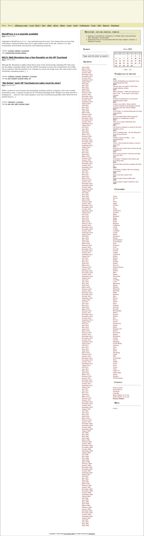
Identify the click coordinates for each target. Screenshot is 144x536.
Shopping (116, 341)
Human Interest (118, 267)
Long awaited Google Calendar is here (126, 182)
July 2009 (85, 433)
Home (4, 25)
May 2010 (85, 414)
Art (114, 207)
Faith (114, 243)
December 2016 (87, 271)
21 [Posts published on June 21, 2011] (124, 63)
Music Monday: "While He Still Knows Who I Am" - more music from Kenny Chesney (126, 93)
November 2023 (87, 120)
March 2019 (86, 222)
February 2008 (87, 463)
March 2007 (86, 483)
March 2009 (86, 440)
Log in (115, 408)
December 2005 (87, 511)
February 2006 (87, 507)
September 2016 (87, 276)
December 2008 (87, 445)
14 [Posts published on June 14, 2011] (124, 61)
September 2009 (87, 429)
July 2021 (85, 171)
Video (115, 369)
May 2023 (85, 131)
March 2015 (86, 309)
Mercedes (116, 291)
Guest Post (116, 254)
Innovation (116, 276)
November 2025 (87, 76)
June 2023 (85, 129)
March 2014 (86, 331)
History (115, 258)
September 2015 (87, 298)
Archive (115, 205)
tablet (16, 104)
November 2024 (87, 98)
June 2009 (85, 434)
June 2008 (85, 456)
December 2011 (87, 380)
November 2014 (87, 316)
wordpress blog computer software (15, 53)
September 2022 (87, 145)
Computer (11, 51)
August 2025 (86, 82)
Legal (115, 278)
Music (115, 300)
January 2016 (86, 291)
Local (115, 281)
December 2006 (87, 489)
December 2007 (87, 467)
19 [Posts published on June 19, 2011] (116, 63)
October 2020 (86, 187)
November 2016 (87, 273)
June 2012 (85, 369)
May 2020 (85, 196)
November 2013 (87, 338)
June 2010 (85, 413)
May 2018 (85, 240)
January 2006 (86, 509)
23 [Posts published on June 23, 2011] (131, 63)
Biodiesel (116, 216)
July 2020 (85, 193)
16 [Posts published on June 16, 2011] (131, 61)
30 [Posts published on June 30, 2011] (131, 66)
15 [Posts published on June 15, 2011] (128, 61)
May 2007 (85, 480)
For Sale (116, 249)
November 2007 (87, 469)
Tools (115, 365)
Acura (115, 196)
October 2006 (86, 493)
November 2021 (87, 163)
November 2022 (87, 142)
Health (115, 256)
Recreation (116, 332)
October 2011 (86, 383)
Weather (115, 376)
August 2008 (86, 453)
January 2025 (86, 94)
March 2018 (86, 243)
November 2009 (87, 425)
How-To (116, 265)
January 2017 (86, 269)
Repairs (115, 334)
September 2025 (87, 80)
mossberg (14, 78)
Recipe (115, 331)
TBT (114, 356)
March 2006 (86, 505)
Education (116, 236)
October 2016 (86, 274)
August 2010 (86, 409)
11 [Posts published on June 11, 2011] (139, 58)
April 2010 (85, 416)
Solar (114, 347)
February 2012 (87, 376)
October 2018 (86, 231)
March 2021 (86, 178)
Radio (115, 327)
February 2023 (87, 136)
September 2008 (87, 451)
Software (17, 51)
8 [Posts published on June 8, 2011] (127, 58)
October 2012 (86, 362)
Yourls (69, 25)
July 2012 (85, 367)
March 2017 (86, 265)
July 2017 (85, 258)
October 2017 (86, 253)
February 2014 (87, 333)
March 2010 (86, 418)
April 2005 (85, 525)
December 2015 (87, 293)
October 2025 (86, 78)
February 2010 (87, 420)
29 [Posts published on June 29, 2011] (128, 66)
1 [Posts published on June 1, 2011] (127, 56)
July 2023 (85, 127)
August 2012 (86, 365)
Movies (115, 298)
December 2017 (87, 249)
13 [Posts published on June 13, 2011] (120, 61)
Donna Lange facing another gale (124, 178)
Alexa (115, 201)
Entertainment (117, 240)
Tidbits (115, 361)
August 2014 (86, 322)
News (115, 303)
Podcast (115, 314)
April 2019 (85, 220)
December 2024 (87, 96)
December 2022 (87, 140)
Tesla (114, 360)
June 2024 (85, 107)
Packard (115, 307)
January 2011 (86, 400)
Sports (115, 351)
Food (114, 247)
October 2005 (86, 514)
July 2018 (85, 236)
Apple (115, 203)
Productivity (117, 323)
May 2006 (85, 502)
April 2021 (85, 176)
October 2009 (86, 427)
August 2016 (86, 278)
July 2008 (85, 454)
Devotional (115, 25)
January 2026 (86, 72)
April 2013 (85, 351)
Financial (116, 245)
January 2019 (86, 225)
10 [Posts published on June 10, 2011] (135, 58)
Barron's (106, 25)
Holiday (115, 261)
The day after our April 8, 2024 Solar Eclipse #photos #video (125, 87)
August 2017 (86, 256)
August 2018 (86, 234)
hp (6, 78)
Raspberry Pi (117, 329)
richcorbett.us (117, 389)
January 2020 (86, 203)
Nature (115, 301)
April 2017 (85, 263)
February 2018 (87, 245)
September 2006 (87, 494)
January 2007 (86, 487)
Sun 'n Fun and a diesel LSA (122, 175)
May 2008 (85, 458)
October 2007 (86, 471)
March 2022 (86, 156)
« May (125, 69)
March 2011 (86, 396)
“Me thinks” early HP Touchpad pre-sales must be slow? (31, 83)
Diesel (115, 234)
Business (116, 223)
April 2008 (85, 460)
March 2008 (86, 462)
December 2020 (87, 183)
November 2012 (87, 360)
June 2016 (85, 282)
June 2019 (85, 216)
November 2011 (87, 382)
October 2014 (86, 318)
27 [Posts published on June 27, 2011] (120, 66)
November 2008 (87, 447)
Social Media (117, 343)
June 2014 (85, 325)
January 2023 (86, 138)
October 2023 (86, 122)
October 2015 (86, 296)
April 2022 (85, 154)
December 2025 (87, 74)
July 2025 (85, 83)
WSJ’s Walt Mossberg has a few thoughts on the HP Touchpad (34, 57)
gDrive (55, 25)
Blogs (115, 218)
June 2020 (85, 194)
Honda (115, 263)
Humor (115, 269)
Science (115, 340)
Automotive (117, 211)
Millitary (116, 294)
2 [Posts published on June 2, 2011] (131, 56)
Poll (114, 318)
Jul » (130, 69)
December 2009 (87, 423)
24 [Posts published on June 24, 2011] (135, 63)
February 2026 (87, 71)
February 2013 (87, 354)
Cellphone (11, 76)
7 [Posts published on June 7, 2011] (123, 58)
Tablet (115, 354)
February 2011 (87, 398)
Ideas (114, 272)
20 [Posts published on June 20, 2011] (120, 63)
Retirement (116, 336)
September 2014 (87, 320)
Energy (115, 238)
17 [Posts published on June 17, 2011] (135, 61)
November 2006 (87, 491)
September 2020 (87, 189)
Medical (115, 287)
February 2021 (87, 180)
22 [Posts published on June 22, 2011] (128, 63)
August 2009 (86, 431)
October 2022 (86, 143)
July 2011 (85, 389)
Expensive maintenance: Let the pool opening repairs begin (125, 99)
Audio (115, 209)
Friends (115, 251)
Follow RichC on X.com (121, 397)
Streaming (116, 352)
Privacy (115, 320)
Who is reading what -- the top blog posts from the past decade (127, 133)
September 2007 (87, 473)
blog (43, 25)
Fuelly (75, 25)
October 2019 (86, 209)
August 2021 (86, 169)
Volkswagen (117, 372)
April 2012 (85, 373)
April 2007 (85, 482)
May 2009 (85, 436)
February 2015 (87, 311)
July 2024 (85, 105)
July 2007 (85, 476)
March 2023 (86, 134)
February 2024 (87, 114)
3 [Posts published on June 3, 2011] (135, 56)
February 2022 (87, 158)
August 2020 (86, 191)
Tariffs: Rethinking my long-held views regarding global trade (126, 82)
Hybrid (115, 271)
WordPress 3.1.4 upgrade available (20, 34)
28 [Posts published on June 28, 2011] (124, 66)
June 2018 (85, 238)
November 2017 (87, 251)
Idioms (115, 274)
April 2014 (85, 329)
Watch (115, 374)
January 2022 (86, 160)
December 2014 (87, 314)
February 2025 (87, 93)
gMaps (62, 25)
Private (115, 321)
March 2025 (86, 91)
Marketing (116, 283)
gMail (49, 25)
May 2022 (85, 153)
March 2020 (86, 200)
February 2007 (87, 485)
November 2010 (87, 403)
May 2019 (85, 218)
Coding (115, 229)
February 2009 (87, 442)
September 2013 (87, 342)
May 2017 (85, 262)
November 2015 (87, 294)
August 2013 (86, 343)
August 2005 (86, 518)
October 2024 (86, 100)
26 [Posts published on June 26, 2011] (116, 66)
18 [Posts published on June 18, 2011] (139, 61)
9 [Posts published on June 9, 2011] (131, 58)
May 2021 (85, 174)
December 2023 (87, 118)
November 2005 (87, 513)
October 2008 (86, 449)
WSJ (99, 25)
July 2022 (85, 149)
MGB (115, 292)
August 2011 (86, 387)
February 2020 (87, 202)
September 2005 (87, 516)
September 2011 (87, 385)
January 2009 (86, 443)
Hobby (115, 260)
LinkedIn (116, 393)
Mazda (115, 285)
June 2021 (85, 173)
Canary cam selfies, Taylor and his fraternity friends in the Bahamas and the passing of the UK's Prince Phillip (126, 106)
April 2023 (85, 133)
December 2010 (87, 402)
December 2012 (87, 358)
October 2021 (86, 165)
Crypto (115, 232)
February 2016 (87, 289)
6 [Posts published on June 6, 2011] (120, 58)
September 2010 (87, 407)
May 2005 (85, 523)
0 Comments (25, 51)
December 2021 (87, 162)
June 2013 (85, 347)
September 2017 (87, 254)
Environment (117, 241)
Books (115, 221)
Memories (116, 289)
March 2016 (86, 287)
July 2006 (85, 498)
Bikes (115, 214)
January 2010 (86, 422)
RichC (37, 25)
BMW (115, 220)
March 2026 (86, 69)
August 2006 (86, 496)
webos (26, 78)
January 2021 (86, 182)
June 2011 (85, 391)
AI (114, 200)
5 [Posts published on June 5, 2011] (116, 58)
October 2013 (86, 340)
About (10, 25)
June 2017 (85, 260)
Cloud (115, 227)
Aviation (116, 212)
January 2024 (86, 116)
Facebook (116, 391)
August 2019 (86, 213)
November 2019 (87, 207)
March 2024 (86, 113)
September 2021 (87, 167)
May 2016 (85, 283)
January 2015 (86, 313)
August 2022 (86, 147)
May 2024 (85, 109)
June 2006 (85, 500)
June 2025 (85, 85)
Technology (25, 76)
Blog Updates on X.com (121, 395)
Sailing (115, 338)
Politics (115, 316)
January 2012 (86, 378)
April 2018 (85, 242)
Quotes (115, 325)
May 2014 (85, 327)
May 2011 (85, 393)
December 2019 (87, 205)
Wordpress (91, 533)
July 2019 (85, 214)
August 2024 (86, 103)
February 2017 (87, 267)
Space (115, 349)
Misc (114, 296)
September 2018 (87, 233)
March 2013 (86, 353)
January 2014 (86, 334)
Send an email (117, 388)
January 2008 (86, 465)
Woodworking (117, 378)
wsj (30, 78)
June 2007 (85, 478)
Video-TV (116, 371)
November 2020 (87, 185)
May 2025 (85, 87)
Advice (115, 198)
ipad (9, 78)
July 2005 (85, 520)
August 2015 (86, 300)
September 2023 (87, 123)
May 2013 (85, 349)
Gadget (115, 252)
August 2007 (86, 474)
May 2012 (85, 371)
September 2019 (87, 211)
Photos (115, 312)
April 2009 (85, 438)
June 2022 (85, 151)
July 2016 (85, 280)
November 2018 (87, 229)
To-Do (115, 363)
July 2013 (85, 345)
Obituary (116, 305)
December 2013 (87, 336)
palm (12, 104)
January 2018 (86, 247)
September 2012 (87, 363)
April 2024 (85, 111)
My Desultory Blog (114, 10)
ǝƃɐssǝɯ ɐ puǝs (21, 25)
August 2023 (86, 125)
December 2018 (87, 227)
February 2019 (87, 223)
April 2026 (85, 67)
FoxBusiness (84, 25)
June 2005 (85, 522)
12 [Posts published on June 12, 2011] (116, 61)
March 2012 (86, 374)
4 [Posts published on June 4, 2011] (139, 56)
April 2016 (85, 285)
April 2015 (85, 307)
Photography (117, 311)
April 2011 (85, 394)
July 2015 (85, 302)
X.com (31, 25)
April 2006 (85, 503)
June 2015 (85, 303)
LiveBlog (116, 280)
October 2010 (86, 405)
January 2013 (86, 356)
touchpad (20, 78)
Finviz (93, 25)
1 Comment (33, 76)
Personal (116, 309)
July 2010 (85, 411)
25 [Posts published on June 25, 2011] (139, 63)
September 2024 (87, 102)
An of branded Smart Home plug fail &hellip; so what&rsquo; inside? (125, 117)
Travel (115, 367)
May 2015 (85, 305)
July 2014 (85, 323)
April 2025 (85, 89)
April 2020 (85, 198)
